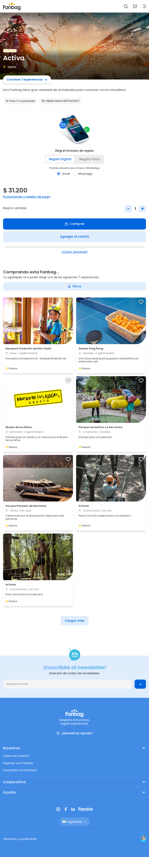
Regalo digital (60, 159)
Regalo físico (89, 159)
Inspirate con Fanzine (18, 763)
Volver (10, 19)
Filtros (74, 286)
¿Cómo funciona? (74, 251)
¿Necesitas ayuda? (74, 733)
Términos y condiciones (20, 839)
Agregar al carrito (74, 236)
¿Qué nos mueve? (16, 756)
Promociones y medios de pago (26, 196)
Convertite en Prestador (20, 770)
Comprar (75, 223)
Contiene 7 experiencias (27, 79)
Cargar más (74, 621)
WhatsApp (82, 174)
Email (63, 174)
